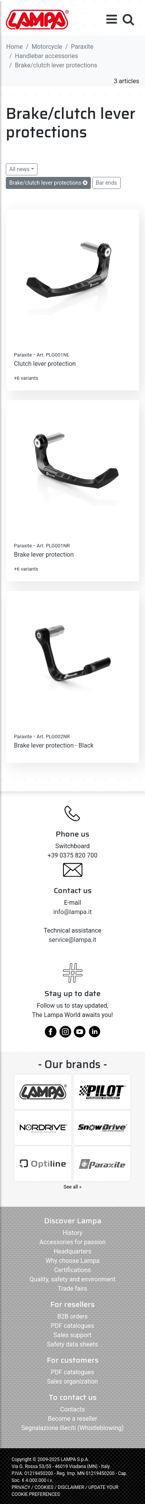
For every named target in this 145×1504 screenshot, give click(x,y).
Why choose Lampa (73, 1260)
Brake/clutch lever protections (48, 183)
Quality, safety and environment (72, 1279)
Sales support (72, 1335)
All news (19, 169)
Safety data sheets (72, 1344)
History (72, 1232)
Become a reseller (72, 1418)
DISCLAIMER (71, 1487)
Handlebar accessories (46, 56)
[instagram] (65, 1034)
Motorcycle (47, 46)
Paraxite (82, 46)
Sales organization (72, 1381)
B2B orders (72, 1316)
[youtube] (79, 1034)
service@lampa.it (72, 939)
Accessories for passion (72, 1242)
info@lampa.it (72, 912)
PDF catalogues (72, 1325)
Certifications (72, 1270)
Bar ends (106, 183)
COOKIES (43, 1487)
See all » (72, 1187)
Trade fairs (72, 1288)
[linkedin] (94, 1034)
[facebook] (50, 1034)
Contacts (72, 1409)
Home (14, 46)
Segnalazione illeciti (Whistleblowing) (72, 1428)
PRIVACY (21, 1487)
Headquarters (72, 1251)
